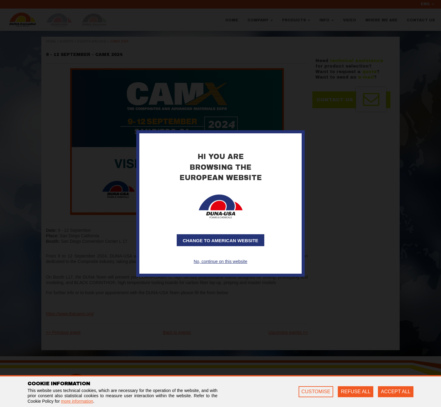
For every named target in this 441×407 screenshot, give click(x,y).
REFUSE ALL (356, 391)
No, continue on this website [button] (220, 261)
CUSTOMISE (315, 391)
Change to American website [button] (220, 240)
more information (77, 401)
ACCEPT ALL (396, 391)
